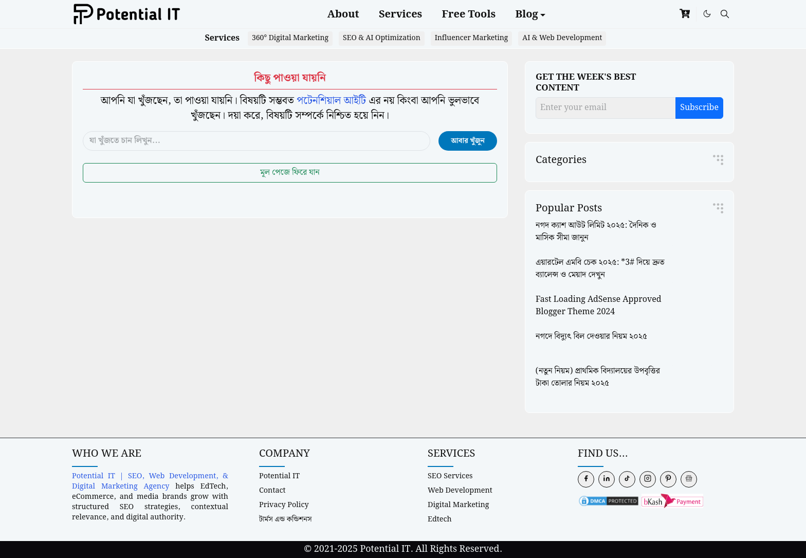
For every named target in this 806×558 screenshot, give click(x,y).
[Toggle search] (725, 14)
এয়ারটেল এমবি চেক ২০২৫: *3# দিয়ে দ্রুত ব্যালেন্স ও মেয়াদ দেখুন (600, 268)
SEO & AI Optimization (381, 38)
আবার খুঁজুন (468, 141)
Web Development (460, 490)
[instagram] (647, 479)
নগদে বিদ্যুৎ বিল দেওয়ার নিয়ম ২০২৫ (591, 336)
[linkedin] (606, 479)
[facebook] (586, 479)
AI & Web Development (562, 38)
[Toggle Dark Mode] (707, 14)
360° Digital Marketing (290, 38)
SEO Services (450, 476)
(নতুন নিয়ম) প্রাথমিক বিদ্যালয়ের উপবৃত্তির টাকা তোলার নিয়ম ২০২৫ (598, 377)
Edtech (440, 519)
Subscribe (699, 107)
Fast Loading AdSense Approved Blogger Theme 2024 (599, 305)
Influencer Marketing (471, 38)
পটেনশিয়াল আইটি (331, 101)
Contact (272, 490)
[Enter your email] (606, 108)
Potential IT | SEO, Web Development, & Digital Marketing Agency (150, 481)
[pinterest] (668, 479)
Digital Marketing (458, 505)
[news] (689, 479)
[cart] (684, 14)
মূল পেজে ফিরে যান (289, 172)
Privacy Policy (284, 505)
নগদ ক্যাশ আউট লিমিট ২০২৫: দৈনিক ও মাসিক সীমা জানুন (596, 231)
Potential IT (279, 476)
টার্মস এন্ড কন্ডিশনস (285, 519)
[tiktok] (627, 479)
